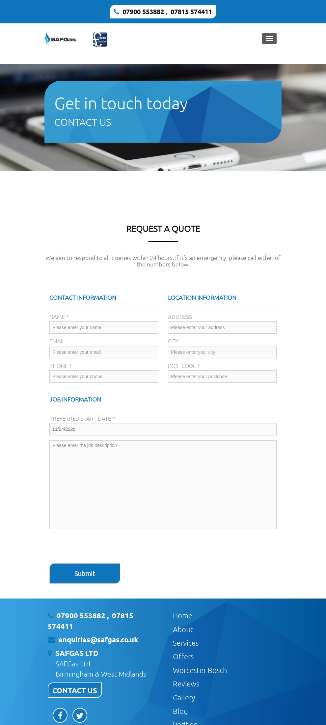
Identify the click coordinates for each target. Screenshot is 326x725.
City (173, 341)
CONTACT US (74, 690)
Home (182, 615)
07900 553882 (143, 11)
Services (186, 642)
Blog (180, 711)
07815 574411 (191, 11)
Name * (59, 316)
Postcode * (184, 365)
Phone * (60, 365)
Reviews (186, 683)
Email (57, 341)
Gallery (184, 697)
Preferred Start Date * (82, 418)
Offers (183, 656)
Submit (84, 573)
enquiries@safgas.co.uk (98, 639)
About (183, 629)
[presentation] (99, 547)
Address (180, 316)
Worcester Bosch (200, 670)
